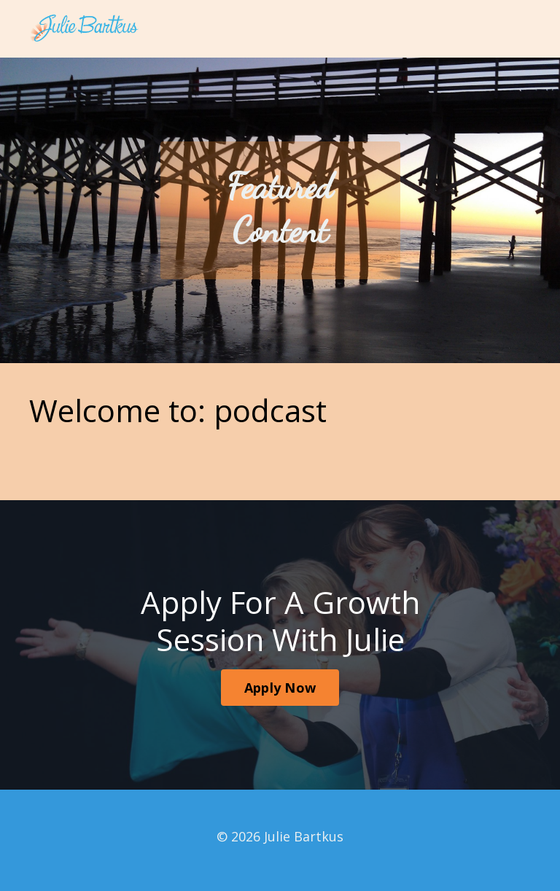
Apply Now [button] (280, 687)
